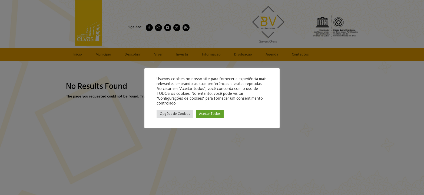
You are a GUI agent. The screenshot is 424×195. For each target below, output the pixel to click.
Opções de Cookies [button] (175, 114)
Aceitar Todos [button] (209, 114)
